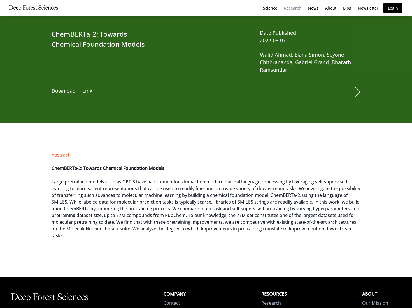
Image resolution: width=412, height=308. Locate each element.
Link (87, 90)
